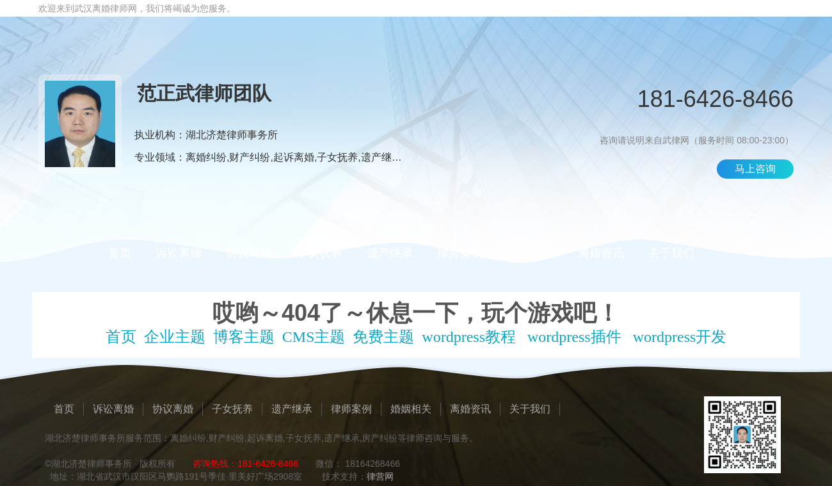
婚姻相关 (531, 253)
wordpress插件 (574, 336)
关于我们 (671, 253)
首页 (119, 253)
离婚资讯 (601, 253)
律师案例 (460, 253)
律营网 (380, 476)
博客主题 (244, 336)
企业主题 (174, 336)
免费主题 (383, 336)
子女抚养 (319, 253)
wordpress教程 (469, 336)
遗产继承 (390, 253)
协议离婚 (249, 253)
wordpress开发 (680, 336)
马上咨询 (755, 168)
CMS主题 (314, 336)
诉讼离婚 (179, 253)
